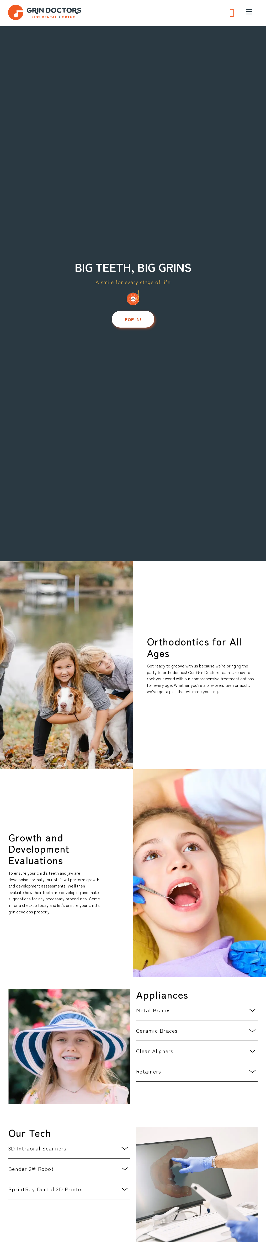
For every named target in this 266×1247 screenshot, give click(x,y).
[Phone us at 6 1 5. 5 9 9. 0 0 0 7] (232, 13)
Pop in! (133, 319)
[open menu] (249, 11)
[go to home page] (44, 13)
